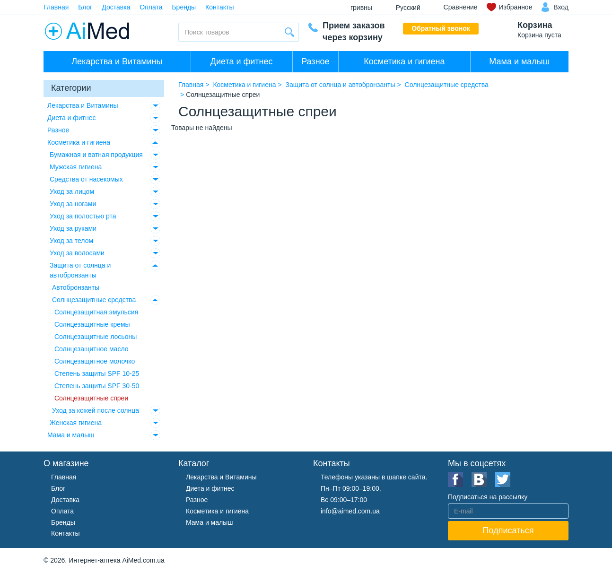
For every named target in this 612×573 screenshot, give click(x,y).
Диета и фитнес (241, 61)
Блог (85, 7)
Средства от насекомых (86, 179)
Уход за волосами (77, 253)
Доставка (116, 7)
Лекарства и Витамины (116, 61)
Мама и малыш (519, 61)
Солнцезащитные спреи (91, 398)
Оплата (151, 7)
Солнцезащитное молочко (94, 361)
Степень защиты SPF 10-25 (96, 373)
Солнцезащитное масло (91, 349)
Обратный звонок (440, 28)
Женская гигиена (76, 422)
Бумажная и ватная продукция (96, 154)
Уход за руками (73, 228)
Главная (56, 7)
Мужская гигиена (76, 167)
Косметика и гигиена (404, 61)
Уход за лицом (72, 191)
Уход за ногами (73, 204)
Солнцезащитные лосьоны (95, 336)
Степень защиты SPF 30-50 (96, 386)
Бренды (184, 7)
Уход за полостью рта (83, 216)
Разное (315, 61)
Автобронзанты (75, 287)
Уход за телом (71, 240)
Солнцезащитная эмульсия (96, 312)
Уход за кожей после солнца (95, 410)
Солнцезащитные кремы (92, 324)
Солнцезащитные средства (94, 300)
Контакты (219, 7)
